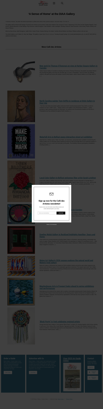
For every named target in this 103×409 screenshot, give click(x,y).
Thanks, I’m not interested (51, 224)
